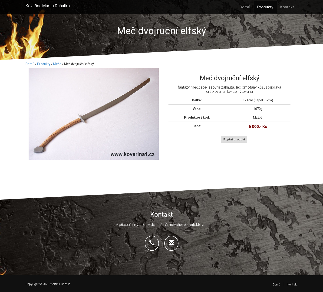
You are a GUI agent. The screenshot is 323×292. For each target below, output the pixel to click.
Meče (57, 64)
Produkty (265, 7)
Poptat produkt (234, 139)
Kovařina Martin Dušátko (48, 5)
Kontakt (287, 7)
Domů (245, 7)
